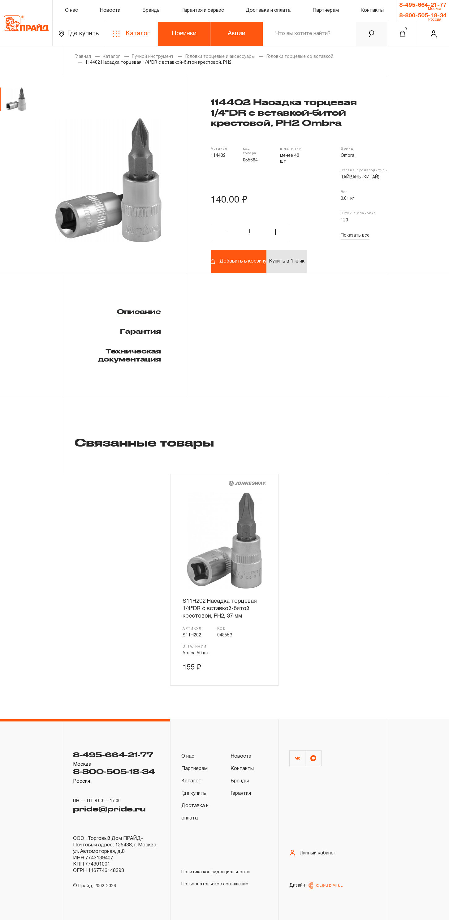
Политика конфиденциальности (215, 872)
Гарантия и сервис (203, 10)
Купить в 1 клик (286, 261)
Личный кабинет (312, 853)
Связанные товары (144, 442)
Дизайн (316, 885)
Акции (236, 33)
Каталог (131, 34)
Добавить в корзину (238, 261)
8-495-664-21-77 (423, 5)
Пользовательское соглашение (214, 884)
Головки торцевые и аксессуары (220, 57)
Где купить (79, 34)
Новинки (184, 33)
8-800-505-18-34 (423, 16)
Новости (110, 10)
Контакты (372, 10)
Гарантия (140, 331)
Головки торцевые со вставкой (299, 57)
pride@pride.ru (109, 809)
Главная (83, 57)
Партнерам (326, 10)
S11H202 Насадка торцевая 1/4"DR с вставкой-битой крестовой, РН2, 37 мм (220, 609)
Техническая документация (129, 355)
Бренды (151, 10)
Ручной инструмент (153, 57)
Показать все (355, 235)
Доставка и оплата (268, 10)
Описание (139, 311)
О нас (71, 10)
